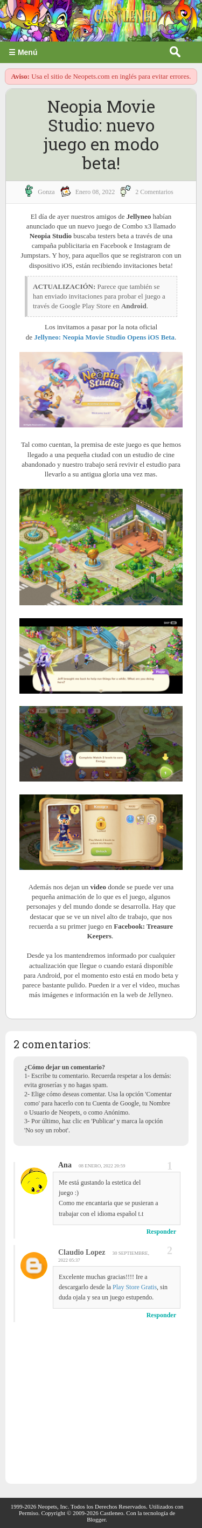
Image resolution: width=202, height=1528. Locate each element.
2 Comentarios (154, 192)
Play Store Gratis (135, 1287)
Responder (161, 1231)
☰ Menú (23, 52)
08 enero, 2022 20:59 (102, 1166)
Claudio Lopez (82, 1252)
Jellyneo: (48, 337)
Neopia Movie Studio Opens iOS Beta (118, 337)
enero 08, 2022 (95, 192)
